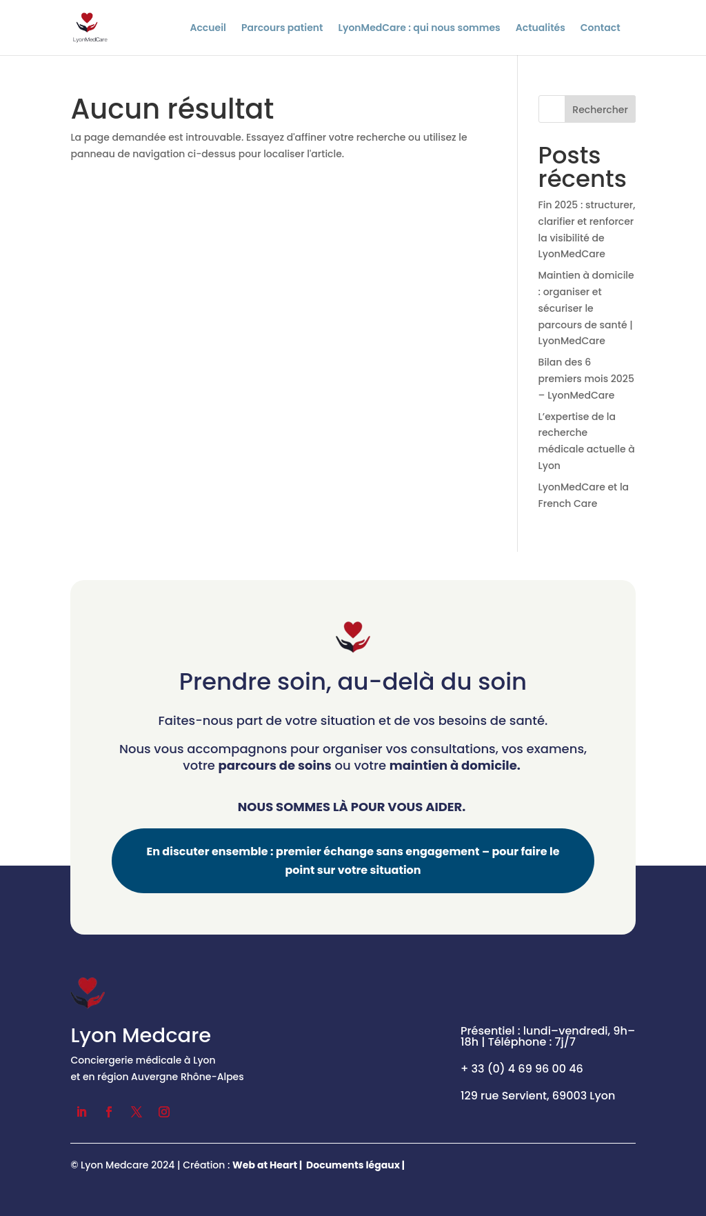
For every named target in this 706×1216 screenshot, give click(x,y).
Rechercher (600, 110)
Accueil (208, 28)
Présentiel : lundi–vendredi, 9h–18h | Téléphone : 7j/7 (548, 1036)
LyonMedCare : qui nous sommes (420, 28)
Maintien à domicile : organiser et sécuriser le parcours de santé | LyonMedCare (586, 308)
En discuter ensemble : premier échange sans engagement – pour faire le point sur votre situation (352, 861)
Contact (601, 28)
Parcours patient (282, 28)
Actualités (540, 28)
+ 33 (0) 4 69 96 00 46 (522, 1069)
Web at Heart (264, 1165)
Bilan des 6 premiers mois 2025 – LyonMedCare (586, 378)
